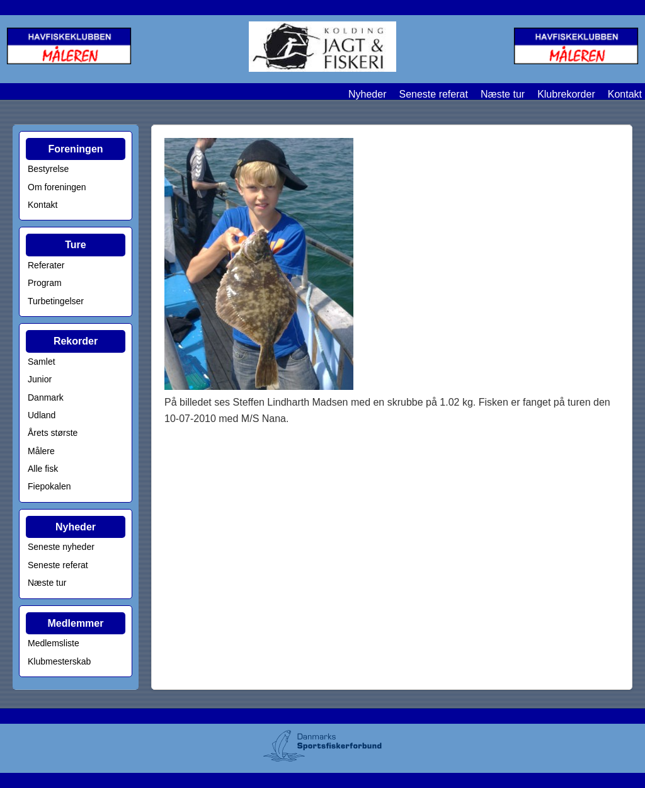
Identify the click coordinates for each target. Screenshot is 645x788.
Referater (46, 265)
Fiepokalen (49, 486)
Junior (40, 379)
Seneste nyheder (61, 547)
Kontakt (625, 94)
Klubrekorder (566, 94)
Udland (41, 415)
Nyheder (367, 94)
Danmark (46, 397)
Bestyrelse (48, 169)
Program (45, 283)
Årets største (52, 433)
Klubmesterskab (59, 661)
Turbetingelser (56, 301)
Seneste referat (433, 94)
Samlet (41, 362)
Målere (41, 451)
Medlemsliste (53, 643)
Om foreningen (57, 187)
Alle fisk (43, 469)
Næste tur (503, 94)
